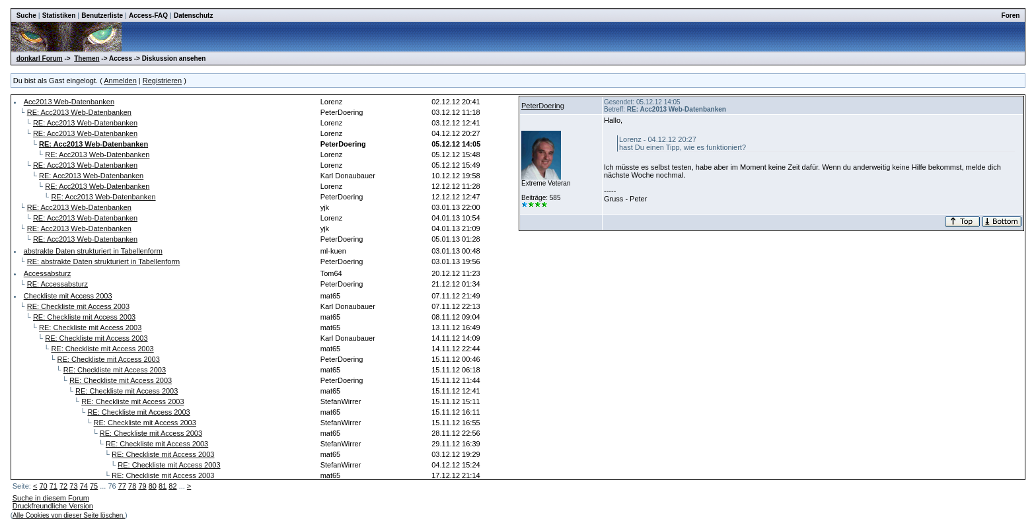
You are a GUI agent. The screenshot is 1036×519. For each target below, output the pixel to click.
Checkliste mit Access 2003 (68, 296)
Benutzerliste (102, 15)
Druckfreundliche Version (53, 506)
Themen (86, 58)
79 (142, 486)
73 (73, 486)
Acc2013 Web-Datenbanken (69, 102)
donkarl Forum (40, 58)
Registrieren (162, 81)
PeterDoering (542, 106)
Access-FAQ (148, 15)
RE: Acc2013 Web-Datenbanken (79, 112)
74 (84, 486)
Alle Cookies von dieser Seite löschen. (69, 515)
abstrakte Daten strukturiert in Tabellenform (93, 251)
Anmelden (120, 81)
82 (172, 486)
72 (63, 486)
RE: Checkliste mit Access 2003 (78, 306)
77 (122, 486)
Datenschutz (193, 15)
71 (53, 486)
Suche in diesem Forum (51, 498)
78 (132, 486)
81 (162, 486)
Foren (1011, 15)
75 (94, 486)
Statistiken (59, 15)
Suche (26, 15)
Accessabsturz (47, 273)
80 (153, 486)
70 (43, 486)
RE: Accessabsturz (57, 284)
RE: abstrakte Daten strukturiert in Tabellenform (103, 261)
